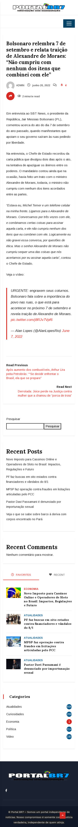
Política (11, 729)
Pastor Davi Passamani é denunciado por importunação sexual (47, 668)
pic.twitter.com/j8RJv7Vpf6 (31, 320)
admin (15, 85)
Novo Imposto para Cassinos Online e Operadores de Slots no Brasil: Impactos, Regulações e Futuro (33, 464)
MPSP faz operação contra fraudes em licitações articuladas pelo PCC (44, 646)
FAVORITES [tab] (21, 574)
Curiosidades (15, 714)
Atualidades (33, 615)
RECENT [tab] (57, 574)
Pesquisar (13, 419)
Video (10, 736)
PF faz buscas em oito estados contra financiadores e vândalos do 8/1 (47, 624)
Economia (31, 589)
